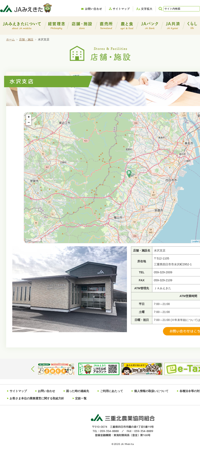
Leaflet (195, 241)
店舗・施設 (26, 39)
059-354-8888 (109, 428)
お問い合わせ (46, 390)
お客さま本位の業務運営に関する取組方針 (37, 396)
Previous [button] (33, 369)
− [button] (29, 122)
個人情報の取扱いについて (151, 390)
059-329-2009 (163, 272)
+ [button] (29, 117)
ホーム (10, 39)
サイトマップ (18, 390)
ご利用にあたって (111, 390)
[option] (56, 369)
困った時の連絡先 (77, 390)
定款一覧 (81, 396)
